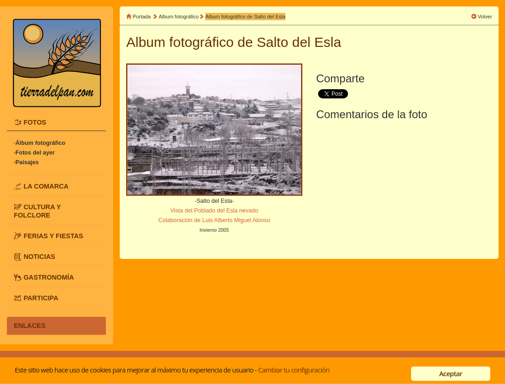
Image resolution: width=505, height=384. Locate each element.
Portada (142, 16)
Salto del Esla (299, 42)
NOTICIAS (39, 256)
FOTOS (34, 122)
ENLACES (30, 325)
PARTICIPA (40, 298)
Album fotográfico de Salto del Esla (245, 16)
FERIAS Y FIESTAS (53, 235)
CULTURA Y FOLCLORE (37, 210)
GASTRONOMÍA (48, 277)
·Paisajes (26, 162)
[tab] (56, 122)
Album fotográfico (179, 16)
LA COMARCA (46, 185)
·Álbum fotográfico (39, 143)
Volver (485, 16)
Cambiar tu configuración (294, 369)
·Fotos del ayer (34, 152)
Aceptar (450, 373)
